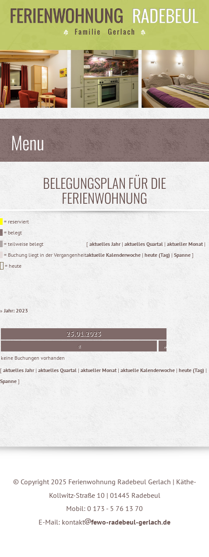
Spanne (182, 255)
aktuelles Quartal (143, 244)
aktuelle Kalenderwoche (113, 255)
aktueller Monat (185, 244)
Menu (27, 142)
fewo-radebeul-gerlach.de (127, 522)
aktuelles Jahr (104, 244)
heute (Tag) (157, 255)
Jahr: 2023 (16, 310)
